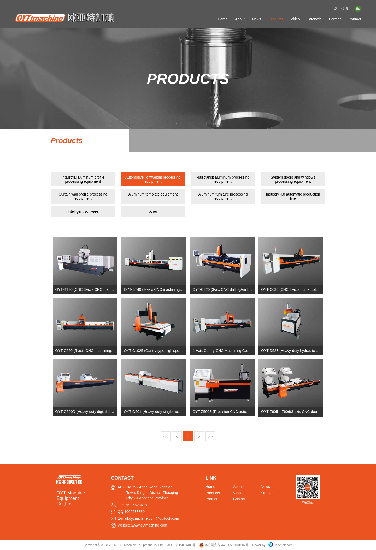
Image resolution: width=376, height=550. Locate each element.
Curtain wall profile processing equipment (83, 196)
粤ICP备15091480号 (181, 545)
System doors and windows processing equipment (293, 179)
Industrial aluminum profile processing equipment (83, 179)
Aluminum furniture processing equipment (223, 196)
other (153, 211)
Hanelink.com (283, 545)
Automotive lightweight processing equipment (153, 179)
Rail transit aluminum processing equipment (223, 179)
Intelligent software (83, 211)
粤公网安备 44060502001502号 (224, 545)
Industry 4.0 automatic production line (293, 196)
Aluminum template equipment (153, 194)
